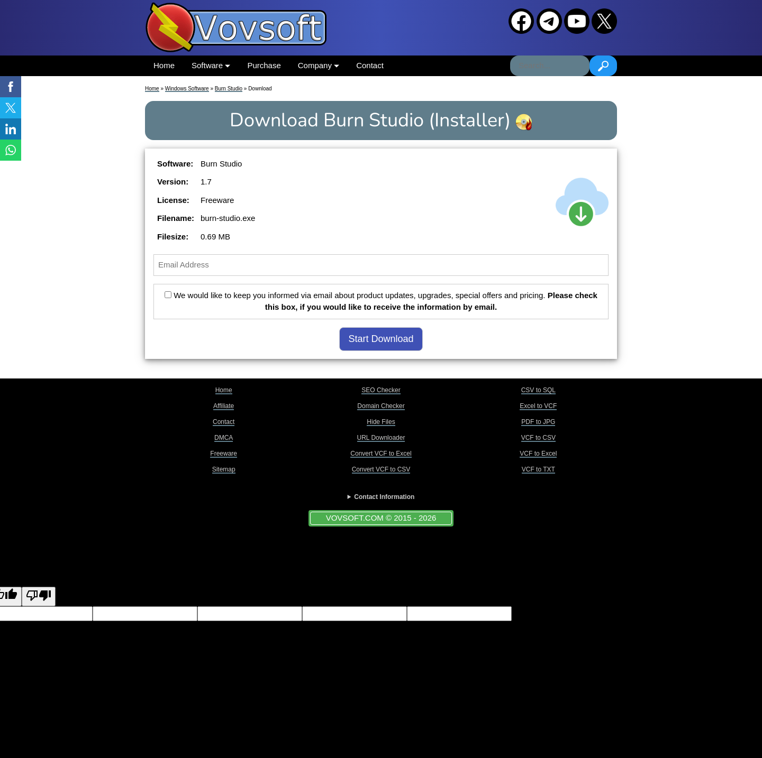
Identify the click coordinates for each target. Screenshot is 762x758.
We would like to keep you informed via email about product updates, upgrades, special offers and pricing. (381, 301)
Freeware (223, 453)
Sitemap (223, 469)
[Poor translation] (39, 596)
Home (164, 65)
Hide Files (381, 422)
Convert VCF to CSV (381, 469)
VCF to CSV (538, 437)
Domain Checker (380, 406)
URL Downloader (381, 437)
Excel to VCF (538, 406)
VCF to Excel (538, 453)
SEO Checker (380, 390)
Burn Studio (228, 88)
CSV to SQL (538, 390)
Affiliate (223, 406)
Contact (370, 65)
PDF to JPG (538, 422)
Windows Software (187, 88)
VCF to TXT (538, 469)
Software (211, 65)
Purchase (263, 65)
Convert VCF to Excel (380, 453)
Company (318, 65)
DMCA (223, 437)
